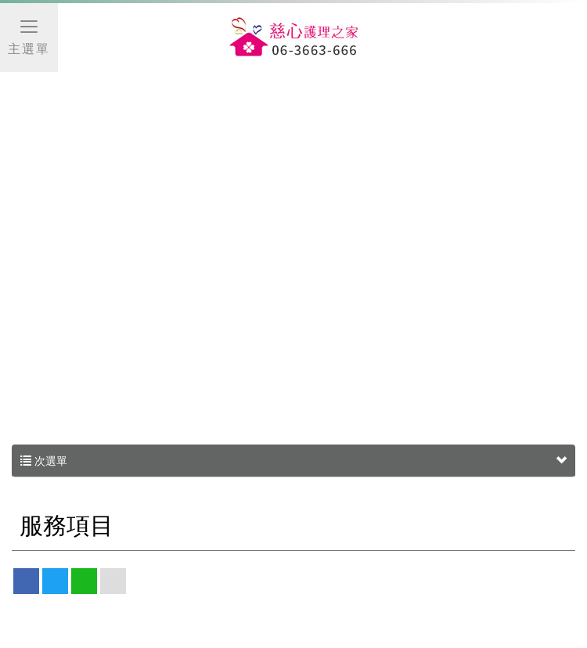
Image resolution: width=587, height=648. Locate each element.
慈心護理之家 (293, 39)
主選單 (29, 36)
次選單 (293, 461)
